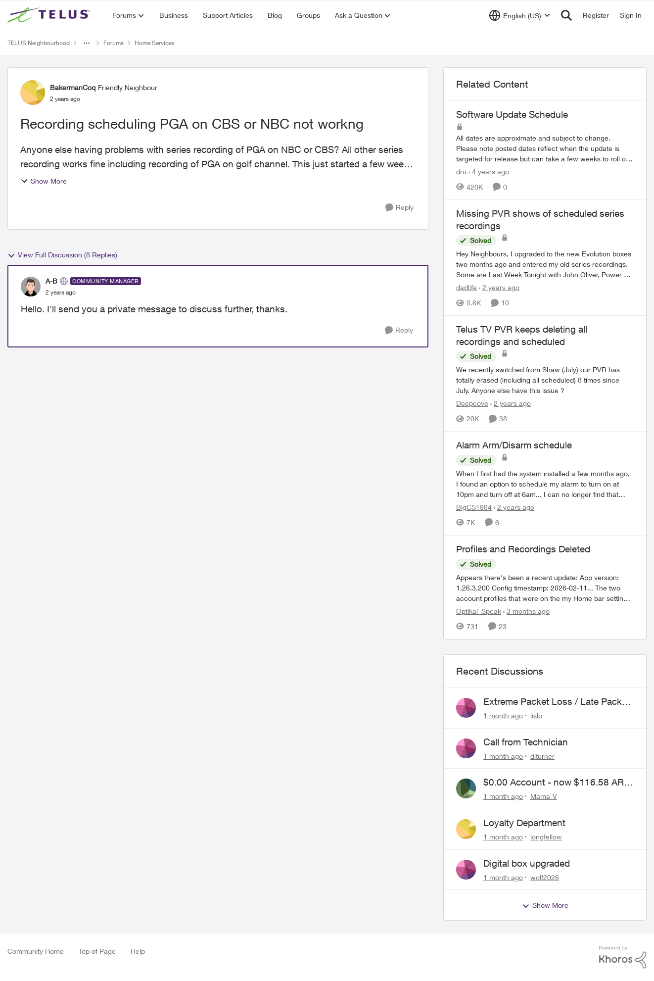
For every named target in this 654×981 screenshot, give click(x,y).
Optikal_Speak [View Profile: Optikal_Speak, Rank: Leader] (478, 611)
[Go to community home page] (50, 15)
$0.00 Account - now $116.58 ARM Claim (557, 782)
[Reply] (399, 207)
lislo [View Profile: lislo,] (536, 715)
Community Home (35, 951)
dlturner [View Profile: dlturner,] (542, 755)
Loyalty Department (524, 822)
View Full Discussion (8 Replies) (62, 254)
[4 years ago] (488, 171)
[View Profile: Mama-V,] (466, 788)
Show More (43, 181)
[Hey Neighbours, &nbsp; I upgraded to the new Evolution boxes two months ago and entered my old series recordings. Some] (545, 264)
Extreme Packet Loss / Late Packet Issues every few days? (556, 702)
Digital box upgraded (526, 863)
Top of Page (97, 951)
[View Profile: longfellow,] (466, 829)
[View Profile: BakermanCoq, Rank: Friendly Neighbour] (32, 92)
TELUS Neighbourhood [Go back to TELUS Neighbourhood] (38, 43)
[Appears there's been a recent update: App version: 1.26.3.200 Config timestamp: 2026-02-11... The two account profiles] (545, 587)
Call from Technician (525, 741)
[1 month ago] (503, 715)
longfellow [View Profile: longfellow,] (546, 837)
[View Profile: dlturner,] (466, 748)
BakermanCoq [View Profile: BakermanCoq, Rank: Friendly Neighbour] (72, 87)
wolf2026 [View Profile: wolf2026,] (544, 877)
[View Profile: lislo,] (466, 708)
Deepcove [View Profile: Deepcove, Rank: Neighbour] (472, 403)
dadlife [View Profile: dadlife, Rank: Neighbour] (466, 287)
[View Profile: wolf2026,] (466, 870)
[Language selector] (520, 15)
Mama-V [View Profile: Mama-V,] (543, 796)
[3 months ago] (526, 611)
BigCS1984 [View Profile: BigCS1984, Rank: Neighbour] (474, 507)
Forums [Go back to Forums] (113, 43)
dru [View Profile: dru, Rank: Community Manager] (461, 171)
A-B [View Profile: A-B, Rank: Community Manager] (51, 281)
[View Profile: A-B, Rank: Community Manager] (31, 286)
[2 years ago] (499, 287)
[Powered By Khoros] (623, 957)
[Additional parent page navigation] (87, 43)
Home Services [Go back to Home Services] (154, 43)
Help (138, 951)
